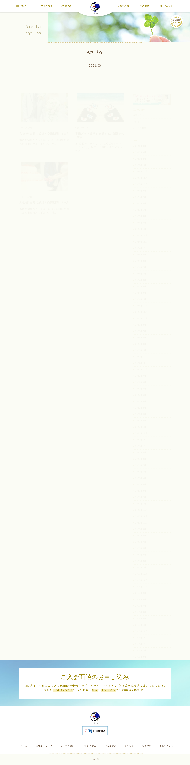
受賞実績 (146, 746)
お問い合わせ (167, 746)
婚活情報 (129, 746)
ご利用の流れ (89, 746)
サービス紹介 (67, 746)
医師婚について (44, 746)
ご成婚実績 (110, 746)
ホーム (23, 746)
